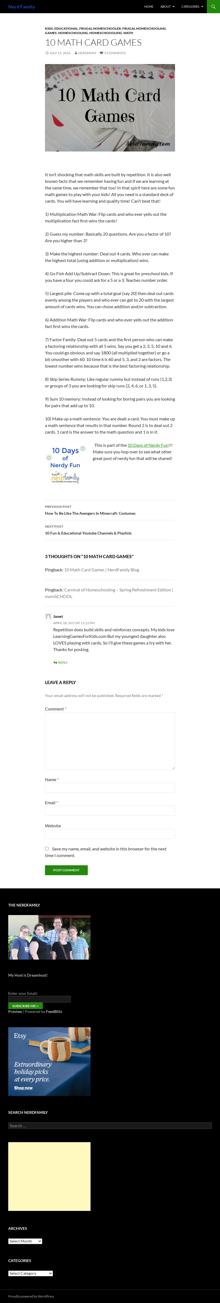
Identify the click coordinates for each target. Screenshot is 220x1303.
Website (53, 825)
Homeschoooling (105, 33)
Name (52, 779)
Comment (55, 708)
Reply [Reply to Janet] (63, 662)
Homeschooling (73, 33)
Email (51, 802)
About (165, 6)
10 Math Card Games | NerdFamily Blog (101, 569)
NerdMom (87, 53)
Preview (15, 1011)
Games (51, 33)
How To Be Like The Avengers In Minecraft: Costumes (110, 509)
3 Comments (115, 53)
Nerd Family (21, 7)
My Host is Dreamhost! (28, 975)
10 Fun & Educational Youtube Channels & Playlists (110, 529)
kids (49, 28)
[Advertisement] (49, 1176)
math (128, 33)
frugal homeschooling (144, 28)
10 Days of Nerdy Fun (148, 445)
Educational (66, 28)
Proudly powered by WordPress (31, 1296)
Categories (190, 6)
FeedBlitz (54, 1011)
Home (148, 6)
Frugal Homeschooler (100, 28)
